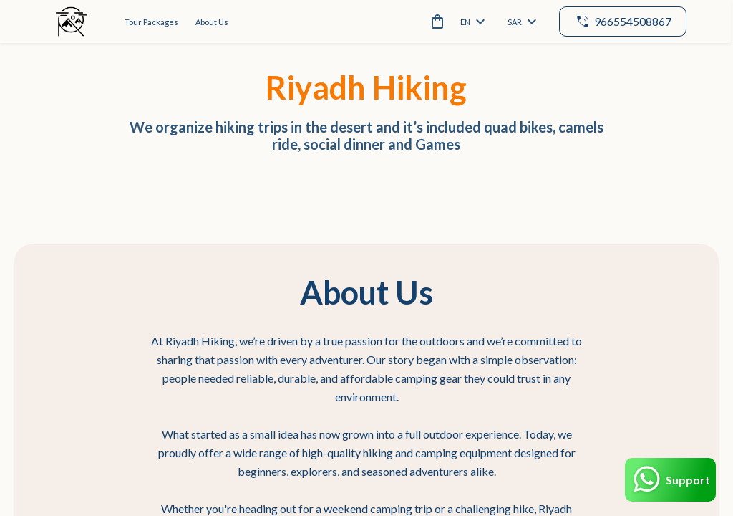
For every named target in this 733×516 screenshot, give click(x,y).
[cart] (433, 21)
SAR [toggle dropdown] (520, 22)
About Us (211, 22)
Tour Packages (151, 22)
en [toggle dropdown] (471, 22)
